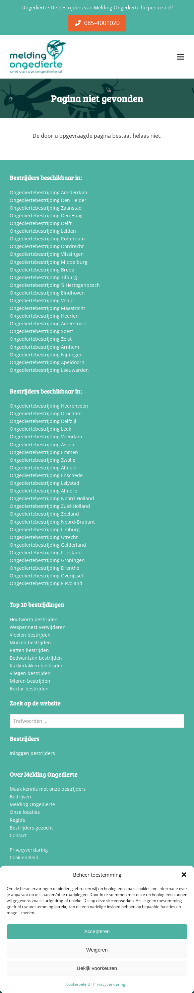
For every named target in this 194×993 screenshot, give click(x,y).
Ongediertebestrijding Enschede (46, 475)
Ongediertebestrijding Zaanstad (46, 208)
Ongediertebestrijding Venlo (41, 300)
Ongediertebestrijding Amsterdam (48, 192)
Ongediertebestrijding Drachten (46, 413)
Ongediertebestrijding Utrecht (44, 537)
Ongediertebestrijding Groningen (47, 560)
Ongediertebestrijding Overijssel (46, 575)
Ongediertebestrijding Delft (41, 223)
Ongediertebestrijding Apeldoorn (47, 362)
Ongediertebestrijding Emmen (44, 452)
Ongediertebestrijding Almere (43, 490)
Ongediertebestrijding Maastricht (47, 308)
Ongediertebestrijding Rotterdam (47, 238)
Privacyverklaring (109, 984)
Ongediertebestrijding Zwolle (42, 460)
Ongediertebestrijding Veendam (46, 436)
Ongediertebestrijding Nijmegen (46, 354)
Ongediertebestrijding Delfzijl (43, 421)
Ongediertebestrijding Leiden (43, 231)
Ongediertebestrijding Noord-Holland (52, 498)
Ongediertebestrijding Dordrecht (47, 246)
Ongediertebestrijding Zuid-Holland (50, 506)
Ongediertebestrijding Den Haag (46, 215)
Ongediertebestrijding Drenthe (44, 568)
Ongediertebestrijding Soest (41, 331)
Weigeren (97, 950)
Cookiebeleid (78, 984)
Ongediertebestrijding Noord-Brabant (52, 522)
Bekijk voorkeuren (97, 968)
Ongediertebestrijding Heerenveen (49, 406)
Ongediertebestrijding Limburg (45, 529)
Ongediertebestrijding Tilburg (43, 277)
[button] (184, 874)
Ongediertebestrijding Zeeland (44, 514)
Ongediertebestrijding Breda (42, 269)
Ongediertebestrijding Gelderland (48, 545)
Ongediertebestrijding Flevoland (46, 583)
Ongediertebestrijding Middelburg (48, 262)
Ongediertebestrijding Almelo (43, 467)
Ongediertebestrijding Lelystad (44, 483)
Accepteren (97, 931)
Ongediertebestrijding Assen (42, 444)
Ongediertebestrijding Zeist (41, 339)
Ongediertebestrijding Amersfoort (48, 323)
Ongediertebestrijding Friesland (46, 552)
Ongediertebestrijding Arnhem (44, 347)
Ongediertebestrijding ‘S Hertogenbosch (55, 285)
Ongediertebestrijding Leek (40, 429)
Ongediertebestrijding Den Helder (48, 200)
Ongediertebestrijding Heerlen (44, 316)
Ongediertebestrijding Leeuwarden (49, 370)
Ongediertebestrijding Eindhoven (47, 293)
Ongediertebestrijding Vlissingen (47, 254)
